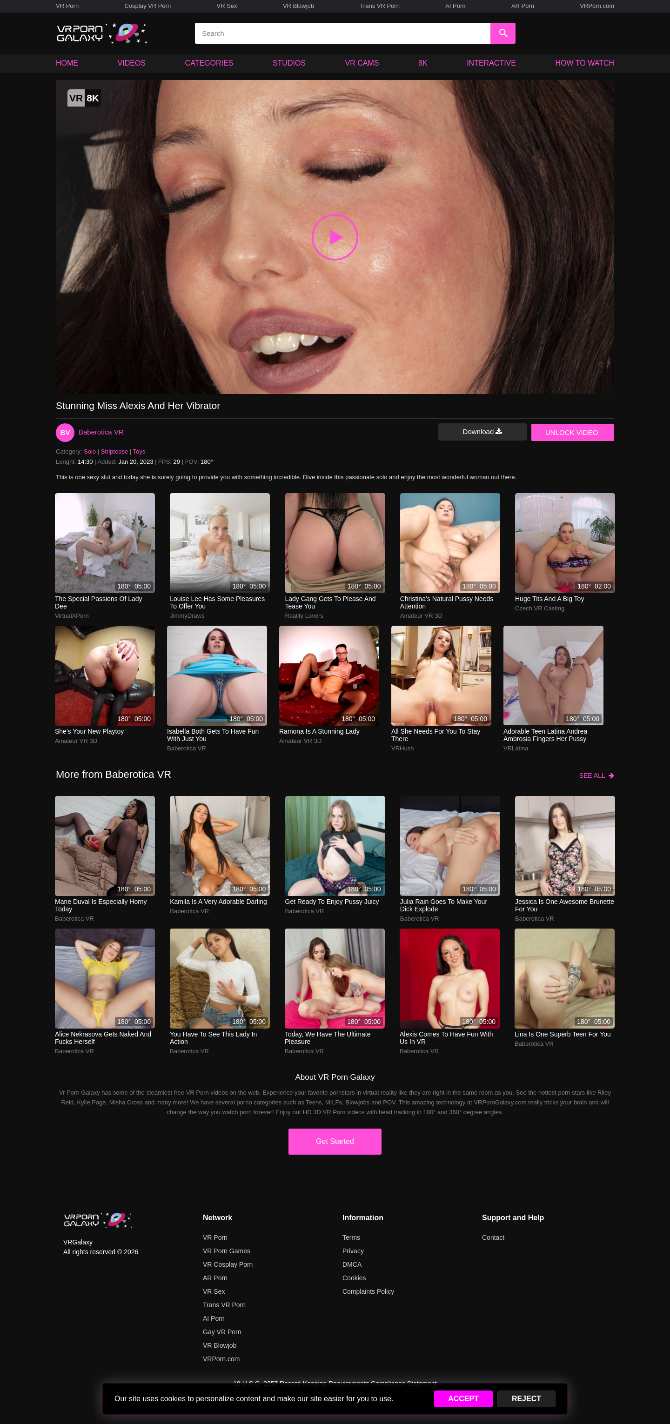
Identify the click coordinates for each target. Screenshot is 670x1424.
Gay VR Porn (222, 1332)
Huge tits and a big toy (549, 598)
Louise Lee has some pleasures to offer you (217, 602)
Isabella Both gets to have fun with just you (213, 735)
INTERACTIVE (491, 63)
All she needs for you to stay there (435, 735)
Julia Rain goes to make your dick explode (443, 905)
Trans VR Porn (380, 5)
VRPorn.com (597, 5)
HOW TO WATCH (585, 63)
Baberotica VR (101, 432)
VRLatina (515, 748)
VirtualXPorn (72, 615)
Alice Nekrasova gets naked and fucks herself (103, 1037)
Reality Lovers (304, 615)
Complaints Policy (368, 1291)
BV (65, 432)
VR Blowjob (298, 5)
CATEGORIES (209, 63)
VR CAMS (362, 63)
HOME (67, 63)
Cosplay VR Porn (147, 5)
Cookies (354, 1278)
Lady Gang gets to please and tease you (330, 602)
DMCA (352, 1264)
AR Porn (522, 5)
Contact (493, 1237)
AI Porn (455, 5)
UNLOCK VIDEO (571, 432)
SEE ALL (596, 775)
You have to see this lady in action (213, 1037)
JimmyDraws (187, 615)
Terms (351, 1237)
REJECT (526, 1399)
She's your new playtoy (89, 731)
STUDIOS (289, 63)
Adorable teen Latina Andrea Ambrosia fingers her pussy (545, 735)
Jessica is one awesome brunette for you (564, 905)
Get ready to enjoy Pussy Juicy (332, 901)
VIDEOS (132, 63)
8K (423, 63)
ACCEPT (463, 1399)
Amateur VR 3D (421, 615)
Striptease (114, 451)
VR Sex (226, 5)
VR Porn (67, 5)
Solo (90, 451)
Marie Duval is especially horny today (101, 905)
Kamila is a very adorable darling (218, 901)
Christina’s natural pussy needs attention (447, 602)
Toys (139, 451)
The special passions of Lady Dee (98, 602)
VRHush (402, 748)
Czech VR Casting (539, 608)
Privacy (353, 1251)
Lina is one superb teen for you (563, 1034)
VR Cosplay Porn (228, 1264)
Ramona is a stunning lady (319, 731)
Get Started (335, 1141)
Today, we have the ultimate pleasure (327, 1037)
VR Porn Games (226, 1251)
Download (482, 431)
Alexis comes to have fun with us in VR (446, 1037)
